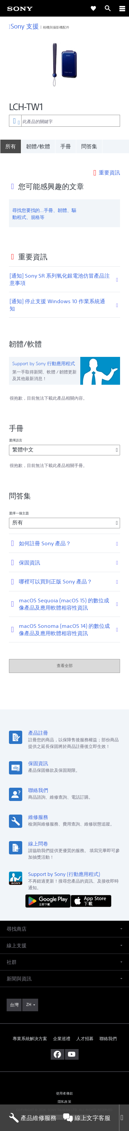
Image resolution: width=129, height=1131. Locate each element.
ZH (28, 995)
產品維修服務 (32, 1118)
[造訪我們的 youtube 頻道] (72, 1045)
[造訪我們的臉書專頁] (57, 1045)
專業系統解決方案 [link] (30, 1029)
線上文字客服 (86, 1118)
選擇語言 (15, 431)
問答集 (89, 146)
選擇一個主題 (19, 503)
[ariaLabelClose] (122, 8)
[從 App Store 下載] (91, 891)
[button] (64, 919)
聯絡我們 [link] (108, 1029)
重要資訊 (109, 163)
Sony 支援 (24, 26)
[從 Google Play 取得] (49, 891)
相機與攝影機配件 (56, 27)
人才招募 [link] (85, 1029)
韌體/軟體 (38, 146)
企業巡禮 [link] (61, 1029)
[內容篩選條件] (15, 120)
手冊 (65, 146)
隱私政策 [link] (64, 1092)
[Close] (124, 1117)
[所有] (10, 146)
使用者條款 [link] (64, 1084)
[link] (20, 8)
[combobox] (64, 121)
